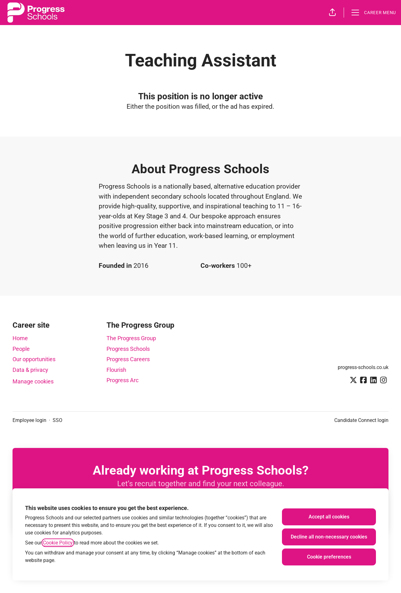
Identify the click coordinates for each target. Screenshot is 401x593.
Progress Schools (128, 349)
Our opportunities (34, 359)
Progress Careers (128, 359)
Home (20, 338)
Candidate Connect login (361, 420)
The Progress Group (131, 338)
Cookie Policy (58, 543)
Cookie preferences (329, 557)
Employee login (29, 420)
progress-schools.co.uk (363, 367)
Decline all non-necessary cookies (329, 537)
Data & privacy (30, 370)
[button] (332, 12)
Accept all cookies (329, 517)
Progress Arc (122, 380)
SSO (57, 420)
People (21, 349)
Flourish (116, 370)
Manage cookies (33, 381)
